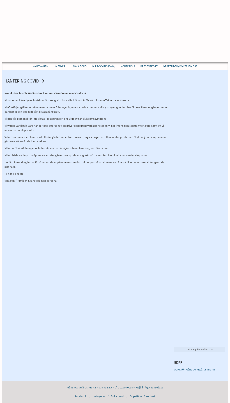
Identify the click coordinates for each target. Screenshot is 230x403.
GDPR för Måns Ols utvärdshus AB (194, 369)
